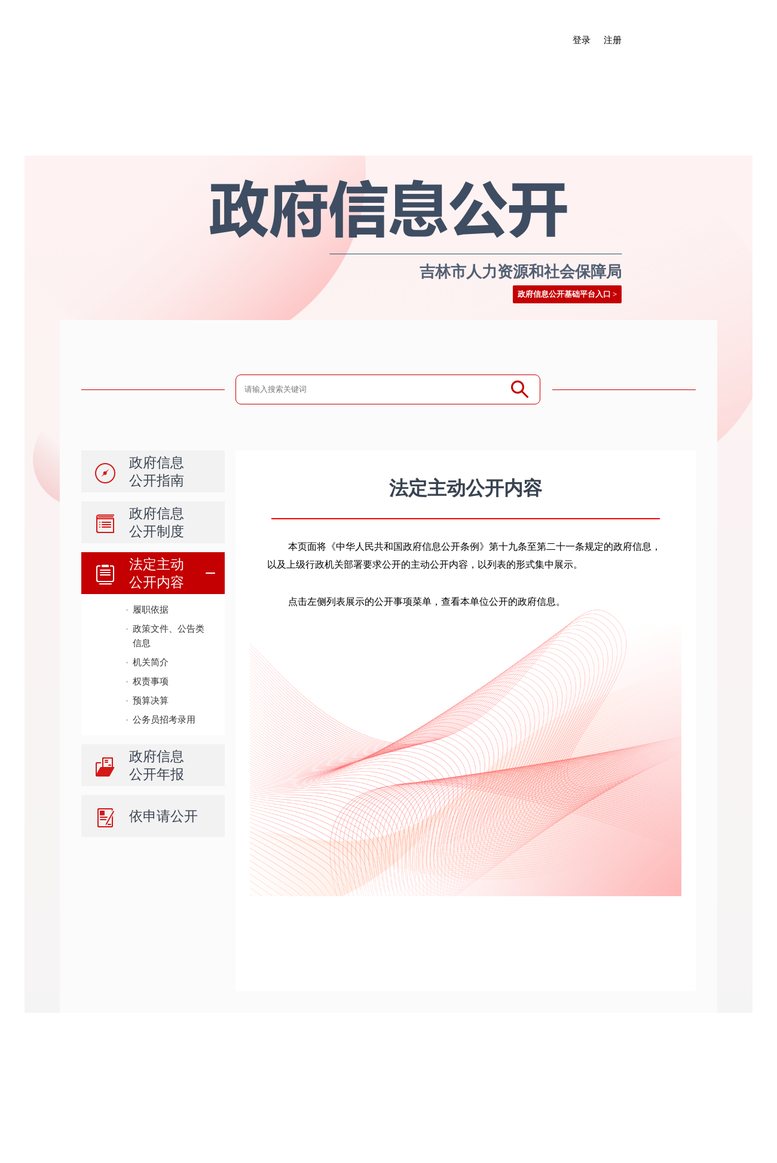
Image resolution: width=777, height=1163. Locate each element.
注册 (613, 40)
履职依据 (151, 609)
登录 (582, 40)
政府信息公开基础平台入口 (564, 294)
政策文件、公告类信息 (168, 635)
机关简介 (151, 662)
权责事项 (151, 681)
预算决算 (151, 700)
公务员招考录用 (164, 719)
